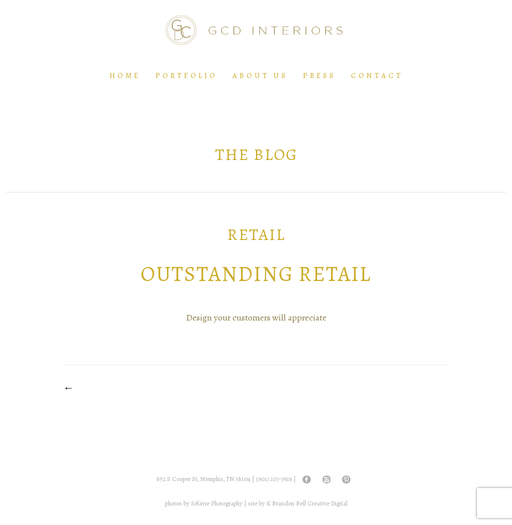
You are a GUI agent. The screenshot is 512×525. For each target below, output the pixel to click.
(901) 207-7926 (274, 479)
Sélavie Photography (216, 503)
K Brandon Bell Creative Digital (307, 503)
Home (125, 76)
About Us (260, 76)
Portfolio (187, 76)
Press (319, 76)
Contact (377, 76)
